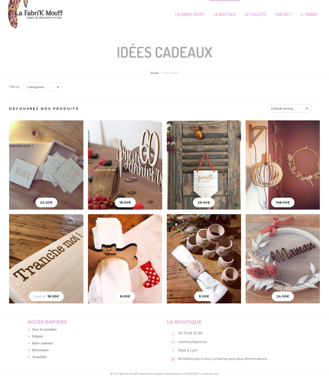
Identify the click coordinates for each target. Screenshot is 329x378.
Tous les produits (44, 329)
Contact (283, 14)
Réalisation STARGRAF (182, 373)
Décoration (40, 350)
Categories (35, 87)
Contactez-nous (210, 373)
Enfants (37, 336)
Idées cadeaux (42, 343)
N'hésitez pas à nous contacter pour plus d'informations (222, 359)
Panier (309, 14)
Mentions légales (151, 373)
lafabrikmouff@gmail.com (192, 341)
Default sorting (282, 108)
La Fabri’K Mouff (190, 14)
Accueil (154, 73)
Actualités (255, 14)
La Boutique (225, 14)
